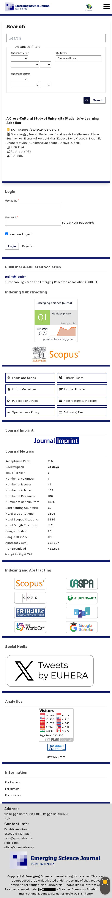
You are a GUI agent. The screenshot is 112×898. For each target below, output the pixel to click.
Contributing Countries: (22, 508)
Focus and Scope (21, 378)
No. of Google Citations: (21, 525)
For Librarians (13, 795)
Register (27, 246)
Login (12, 246)
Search (98, 100)
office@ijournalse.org (19, 847)
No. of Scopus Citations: (22, 519)
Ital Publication (15, 277)
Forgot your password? (78, 222)
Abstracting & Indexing (78, 400)
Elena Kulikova (34, 138)
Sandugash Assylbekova (72, 134)
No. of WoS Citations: (19, 513)
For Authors (12, 789)
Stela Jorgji (19, 134)
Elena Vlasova (78, 138)
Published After (19, 53)
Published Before (20, 73)
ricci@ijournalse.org (18, 838)
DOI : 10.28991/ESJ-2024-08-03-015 (35, 129)
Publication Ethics (22, 400)
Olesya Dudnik (70, 143)
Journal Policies (72, 389)
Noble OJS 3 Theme (78, 893)
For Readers (12, 782)
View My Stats (56, 757)
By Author (61, 53)
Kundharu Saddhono (43, 143)
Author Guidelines (21, 389)
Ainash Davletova (41, 134)
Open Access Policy (23, 412)
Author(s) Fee (71, 412)
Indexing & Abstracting (26, 292)
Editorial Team (71, 378)
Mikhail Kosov (56, 138)
